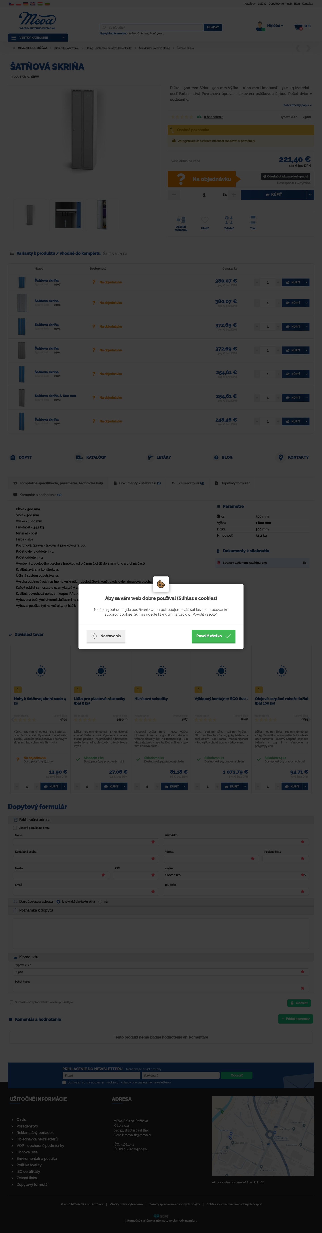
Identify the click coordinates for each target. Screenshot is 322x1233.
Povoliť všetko (213, 636)
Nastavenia (106, 636)
